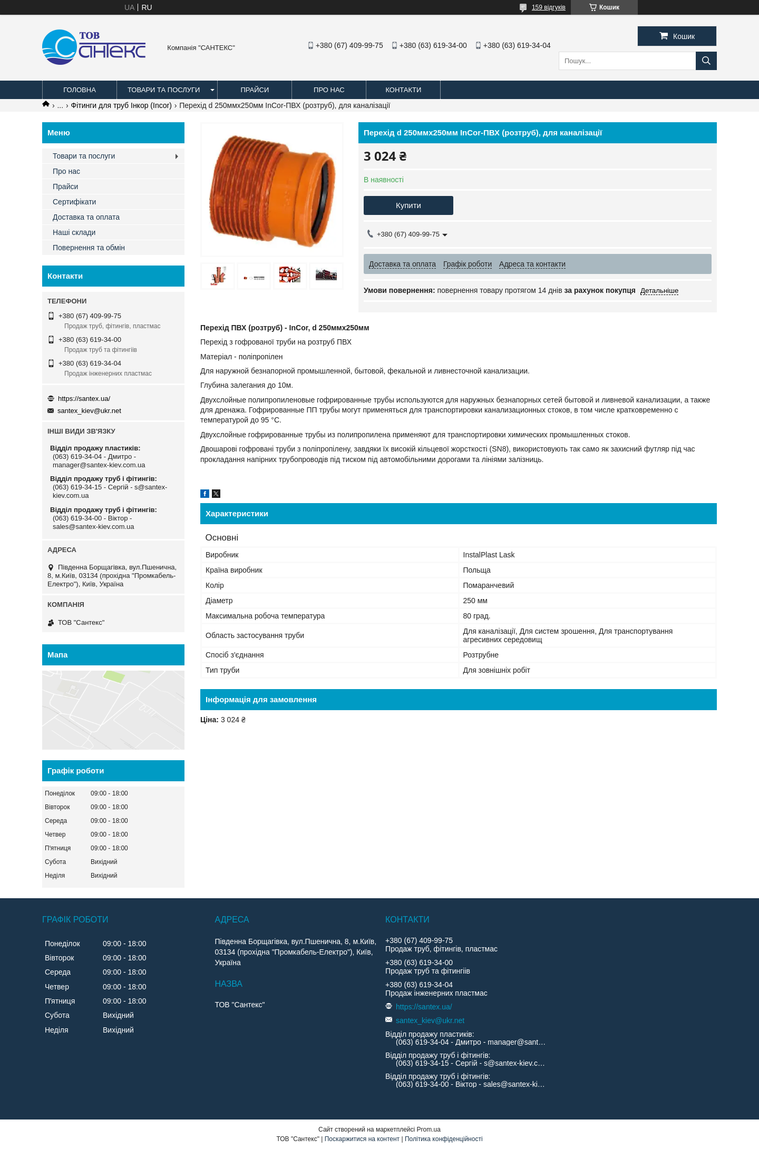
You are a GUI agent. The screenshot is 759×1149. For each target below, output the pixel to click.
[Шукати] (706, 61)
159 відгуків (549, 7)
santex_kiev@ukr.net (89, 411)
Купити (408, 205)
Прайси (254, 90)
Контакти (403, 90)
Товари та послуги (164, 90)
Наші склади (74, 232)
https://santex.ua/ (84, 398)
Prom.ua (429, 1129)
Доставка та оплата (86, 217)
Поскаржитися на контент (362, 1139)
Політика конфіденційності (444, 1139)
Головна (79, 90)
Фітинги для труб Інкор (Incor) (121, 105)
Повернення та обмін (89, 247)
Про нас (329, 90)
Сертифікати (74, 202)
